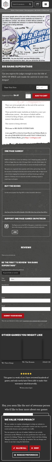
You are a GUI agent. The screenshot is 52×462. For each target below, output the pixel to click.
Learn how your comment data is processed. (35, 321)
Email (4, 306)
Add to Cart (41, 96)
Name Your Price (10, 88)
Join (15, 232)
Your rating (4, 279)
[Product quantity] (28, 96)
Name (4, 297)
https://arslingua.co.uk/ (33, 138)
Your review (6, 285)
